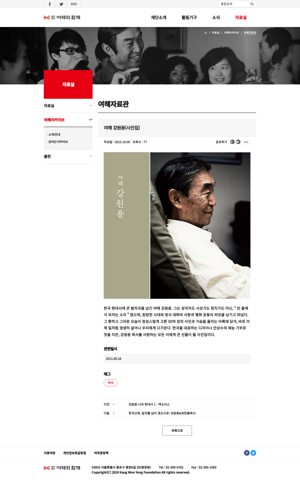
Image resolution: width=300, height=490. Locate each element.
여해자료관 (250, 32)
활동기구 (189, 17)
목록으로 (177, 430)
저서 (110, 382)
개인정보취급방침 (74, 453)
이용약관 (49, 453)
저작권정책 (101, 453)
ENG (74, 4)
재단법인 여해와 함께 (62, 468)
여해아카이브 (231, 32)
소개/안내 (54, 134)
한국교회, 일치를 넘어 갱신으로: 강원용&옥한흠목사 (162, 413)
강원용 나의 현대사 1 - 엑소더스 (149, 404)
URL (246, 142)
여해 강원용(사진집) (122, 127)
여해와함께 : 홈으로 (62, 17)
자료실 (241, 17)
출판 (47, 156)
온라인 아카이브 (58, 141)
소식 (216, 17)
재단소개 (158, 17)
